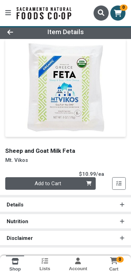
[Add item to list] (119, 183)
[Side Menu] (8, 13)
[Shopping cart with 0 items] (118, 13)
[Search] (101, 13)
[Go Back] (20, 32)
